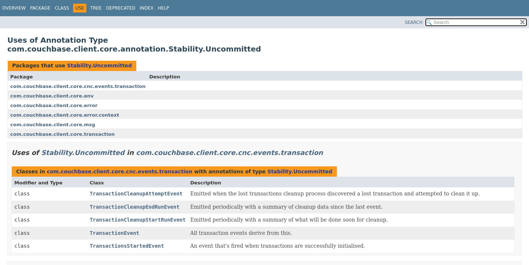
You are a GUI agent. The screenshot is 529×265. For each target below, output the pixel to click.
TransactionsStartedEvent (127, 246)
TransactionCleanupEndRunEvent (134, 207)
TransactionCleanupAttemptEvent (136, 194)
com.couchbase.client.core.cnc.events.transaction (77, 86)
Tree (96, 8)
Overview (14, 8)
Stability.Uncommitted (99, 65)
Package (40, 8)
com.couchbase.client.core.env (52, 96)
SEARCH (414, 22)
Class (62, 8)
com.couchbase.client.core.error (53, 105)
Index (147, 8)
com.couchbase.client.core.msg (52, 124)
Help (163, 8)
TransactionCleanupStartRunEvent (138, 220)
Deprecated (121, 8)
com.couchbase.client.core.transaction (62, 134)
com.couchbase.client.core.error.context (64, 115)
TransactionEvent (114, 233)
